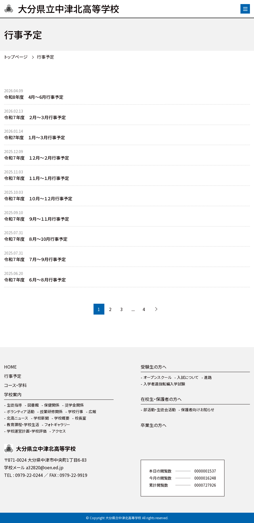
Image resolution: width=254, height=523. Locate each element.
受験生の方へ (153, 366)
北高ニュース (17, 418)
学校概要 (61, 418)
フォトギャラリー (57, 424)
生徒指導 (14, 405)
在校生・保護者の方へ (161, 399)
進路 (208, 377)
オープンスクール (157, 377)
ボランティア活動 (20, 411)
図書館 (33, 405)
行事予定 (45, 56)
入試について (188, 377)
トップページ (16, 56)
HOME (10, 366)
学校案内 (12, 394)
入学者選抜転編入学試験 (164, 383)
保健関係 (51, 405)
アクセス (59, 431)
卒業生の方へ (153, 425)
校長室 (80, 418)
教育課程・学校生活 (23, 424)
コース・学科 (15, 385)
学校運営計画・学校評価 (27, 431)
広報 (92, 411)
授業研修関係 (51, 411)
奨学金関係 (74, 405)
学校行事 (75, 411)
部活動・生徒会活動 (159, 409)
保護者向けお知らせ (197, 409)
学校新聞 (41, 418)
